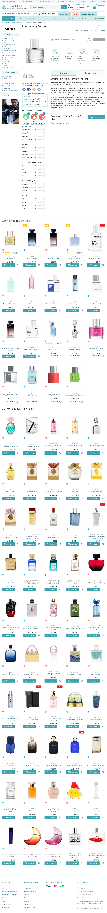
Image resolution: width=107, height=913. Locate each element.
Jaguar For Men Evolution (75, 765)
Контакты (27, 904)
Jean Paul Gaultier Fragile (75, 719)
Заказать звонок (74, 9)
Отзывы (4, 911)
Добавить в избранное (97, 30)
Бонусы (26, 898)
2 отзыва (15, 252)
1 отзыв (58, 344)
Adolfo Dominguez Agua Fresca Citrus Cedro (53, 583)
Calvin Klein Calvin (32, 719)
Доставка (27, 888)
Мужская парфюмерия (9, 894)
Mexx (28, 220)
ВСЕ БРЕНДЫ (99, 18)
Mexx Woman (5, 61)
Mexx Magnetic (6, 88)
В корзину (8, 265)
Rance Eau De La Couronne (53, 492)
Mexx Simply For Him (8, 93)
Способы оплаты (45, 1)
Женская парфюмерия (9, 891)
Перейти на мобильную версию (91, 908)
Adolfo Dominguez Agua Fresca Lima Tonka (32, 583)
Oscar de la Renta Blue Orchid (96, 628)
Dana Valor (74, 537)
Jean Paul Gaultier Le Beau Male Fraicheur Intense (96, 537)
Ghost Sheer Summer (53, 856)
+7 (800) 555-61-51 (77, 5)
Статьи (4, 901)
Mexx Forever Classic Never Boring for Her (10, 47)
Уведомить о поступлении (99, 39)
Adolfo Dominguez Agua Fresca (75, 583)
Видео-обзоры (7, 904)
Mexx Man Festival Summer (10, 90)
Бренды (4, 888)
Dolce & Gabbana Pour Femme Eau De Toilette (32, 537)
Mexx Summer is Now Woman (8, 58)
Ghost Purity (96, 811)
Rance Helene (75, 492)
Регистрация (101, 1)
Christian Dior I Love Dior (75, 674)
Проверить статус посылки (65, 1)
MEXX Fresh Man (6, 76)
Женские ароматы (8, 14)
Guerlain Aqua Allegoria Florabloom (53, 719)
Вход (95, 1)
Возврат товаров (30, 891)
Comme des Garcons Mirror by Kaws (96, 856)
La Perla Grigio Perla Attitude (96, 765)
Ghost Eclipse (32, 856)
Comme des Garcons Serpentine (75, 856)
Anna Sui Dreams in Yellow (32, 674)
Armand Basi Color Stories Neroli (75, 446)
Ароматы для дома (39, 14)
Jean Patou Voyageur (96, 719)
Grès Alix (32, 811)
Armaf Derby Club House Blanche (96, 446)
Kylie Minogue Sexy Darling (96, 583)
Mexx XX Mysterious (7, 67)
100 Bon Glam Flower (53, 537)
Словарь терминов (82, 30)
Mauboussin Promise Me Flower (53, 674)
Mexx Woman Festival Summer (8, 64)
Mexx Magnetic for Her (8, 53)
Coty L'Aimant (10, 492)
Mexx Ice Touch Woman (9, 50)
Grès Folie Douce (75, 811)
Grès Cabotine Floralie (11, 446)
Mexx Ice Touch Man (8, 83)
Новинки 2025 (64, 14)
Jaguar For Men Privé (32, 765)
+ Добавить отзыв (96, 117)
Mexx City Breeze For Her (9, 44)
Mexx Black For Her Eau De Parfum (9, 41)
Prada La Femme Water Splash (53, 628)
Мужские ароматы (23, 14)
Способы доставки (27, 1)
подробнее (54, 61)
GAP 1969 (11, 583)
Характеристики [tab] (90, 73)
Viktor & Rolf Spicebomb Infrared (11, 628)
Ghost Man (10, 856)
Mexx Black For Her (7, 38)
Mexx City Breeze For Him (9, 81)
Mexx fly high (5, 95)
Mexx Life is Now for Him (9, 86)
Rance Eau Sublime (32, 492)
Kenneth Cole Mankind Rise (10, 674)
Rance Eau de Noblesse (10, 537)
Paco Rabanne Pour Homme (75, 628)
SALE (75, 14)
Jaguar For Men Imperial (53, 765)
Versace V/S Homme (32, 446)
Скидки (83, 1)
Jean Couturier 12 (10, 765)
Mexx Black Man (6, 78)
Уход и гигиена (6, 898)
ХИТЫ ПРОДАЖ (8, 18)
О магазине (5, 907)
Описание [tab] (63, 73)
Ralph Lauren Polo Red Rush (32, 628)
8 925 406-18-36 (86, 894)
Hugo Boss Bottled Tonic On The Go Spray (11, 719)
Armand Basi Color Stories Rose (53, 446)
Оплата (26, 894)
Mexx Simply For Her (8, 55)
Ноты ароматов (29, 907)
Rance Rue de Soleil (96, 492)
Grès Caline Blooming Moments (53, 811)
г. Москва (12, 1)
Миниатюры (52, 14)
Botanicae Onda (96, 674)
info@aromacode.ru (87, 898)
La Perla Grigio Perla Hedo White (11, 811)
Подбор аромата (88, 14)
